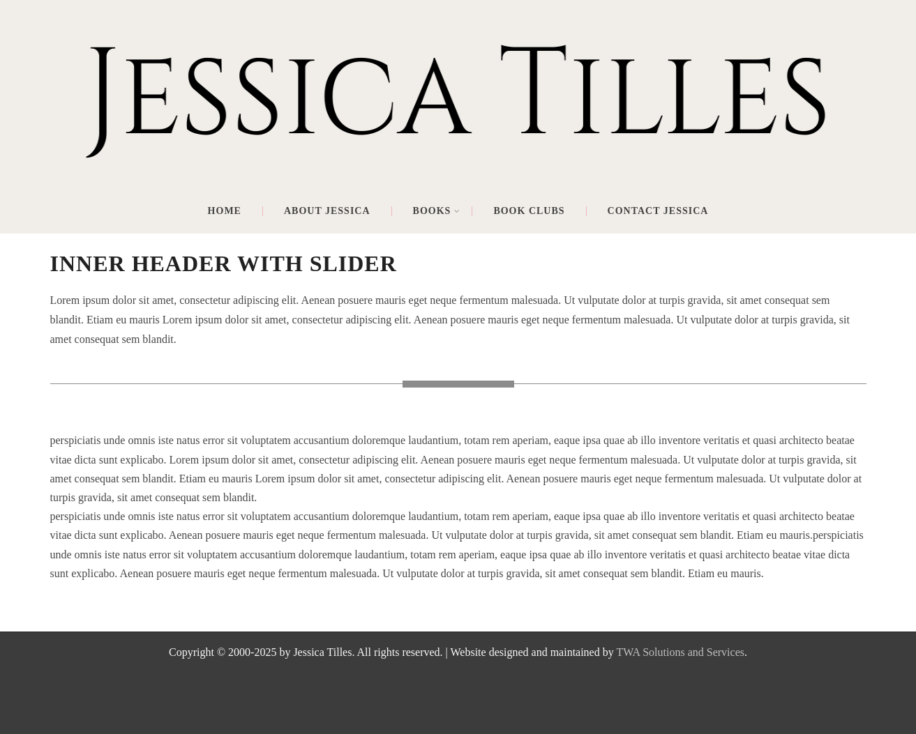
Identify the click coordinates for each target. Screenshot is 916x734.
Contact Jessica (658, 211)
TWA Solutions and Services (680, 652)
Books (437, 211)
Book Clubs (528, 211)
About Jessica (327, 211)
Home (224, 211)
